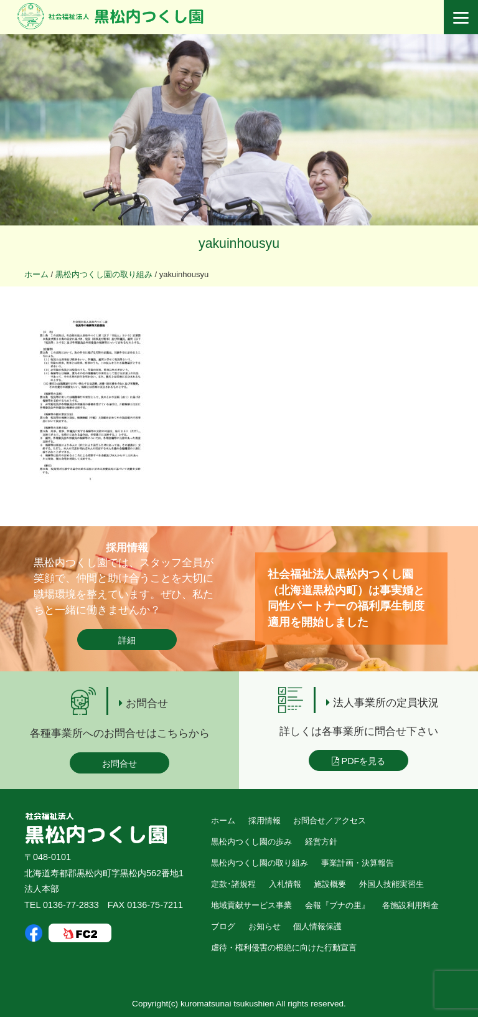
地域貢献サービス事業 (251, 905)
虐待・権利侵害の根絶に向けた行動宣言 (284, 947)
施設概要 (330, 884)
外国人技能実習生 (391, 884)
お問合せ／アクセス (329, 820)
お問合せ (119, 764)
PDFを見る (359, 761)
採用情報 (264, 820)
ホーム (223, 820)
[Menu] (461, 17)
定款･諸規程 (233, 884)
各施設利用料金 (410, 905)
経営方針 (321, 841)
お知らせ (264, 926)
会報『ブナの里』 (337, 905)
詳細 (127, 640)
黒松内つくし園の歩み (251, 841)
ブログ (223, 926)
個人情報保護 (317, 926)
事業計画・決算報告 (357, 863)
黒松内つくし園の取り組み (259, 863)
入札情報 (285, 884)
